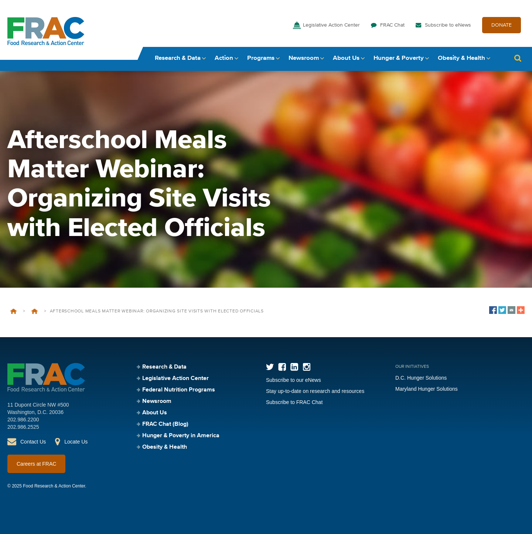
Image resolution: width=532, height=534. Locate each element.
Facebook (282, 367)
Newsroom (304, 58)
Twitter (270, 367)
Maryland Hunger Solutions (426, 389)
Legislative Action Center (331, 25)
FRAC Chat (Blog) (165, 424)
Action (224, 58)
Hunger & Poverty (399, 58)
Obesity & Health (461, 58)
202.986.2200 (23, 419)
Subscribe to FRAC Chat (294, 402)
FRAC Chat (392, 25)
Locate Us (76, 442)
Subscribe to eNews (448, 25)
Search (518, 58)
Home (13, 311)
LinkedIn (294, 367)
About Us (346, 58)
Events (34, 311)
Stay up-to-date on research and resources (315, 391)
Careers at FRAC (36, 464)
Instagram (306, 367)
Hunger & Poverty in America (180, 436)
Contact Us (33, 442)
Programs (260, 58)
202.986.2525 (23, 427)
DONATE (501, 25)
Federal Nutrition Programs (178, 390)
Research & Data (178, 58)
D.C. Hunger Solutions (421, 378)
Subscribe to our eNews (293, 380)
